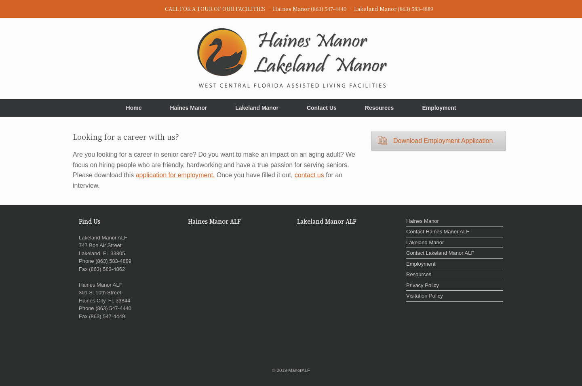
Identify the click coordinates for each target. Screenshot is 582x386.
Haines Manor (188, 108)
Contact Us (322, 108)
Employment (439, 108)
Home (134, 108)
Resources (379, 108)
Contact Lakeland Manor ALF (440, 253)
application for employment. (175, 175)
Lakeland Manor (256, 108)
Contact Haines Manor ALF (437, 232)
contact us (309, 175)
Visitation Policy (424, 296)
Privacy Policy (422, 285)
